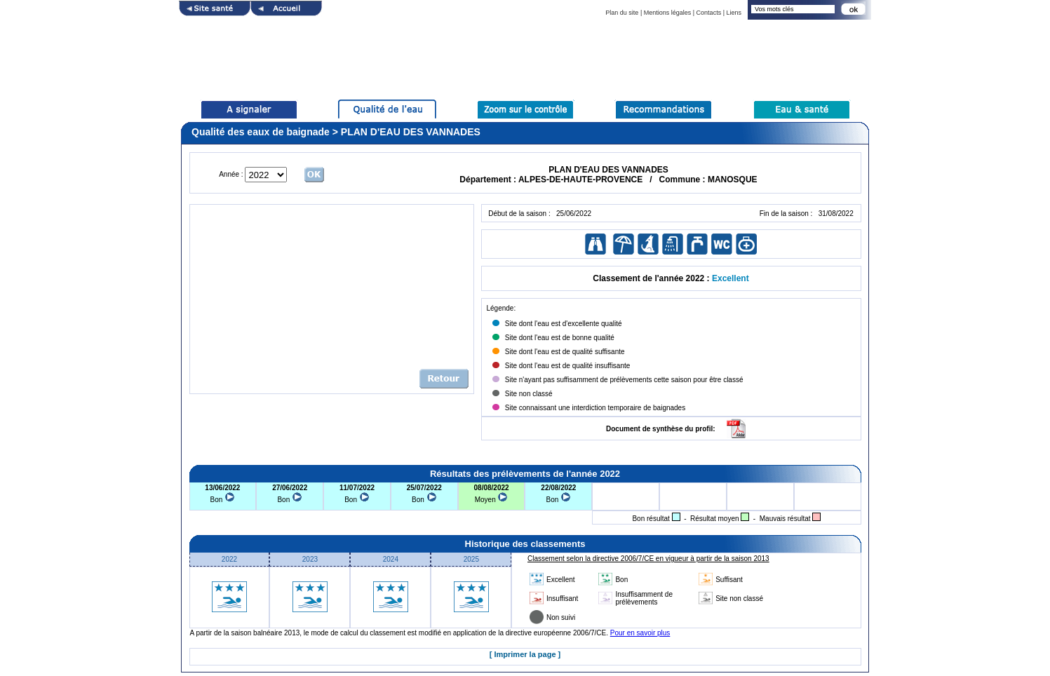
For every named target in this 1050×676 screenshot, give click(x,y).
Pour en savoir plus (640, 633)
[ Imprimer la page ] (525, 654)
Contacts (709, 12)
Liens (733, 12)
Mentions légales (668, 12)
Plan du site (621, 12)
